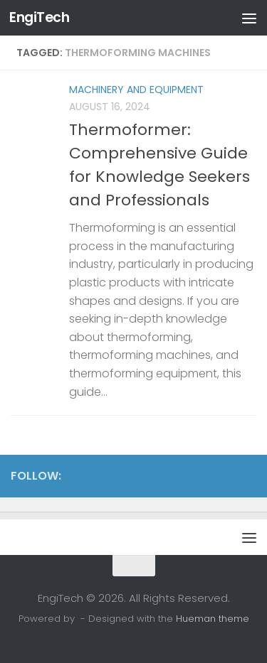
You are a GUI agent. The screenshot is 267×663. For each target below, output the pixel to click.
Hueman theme (212, 618)
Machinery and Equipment (136, 89)
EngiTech (39, 17)
